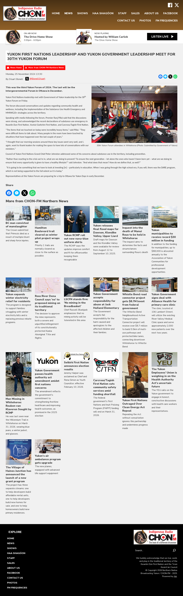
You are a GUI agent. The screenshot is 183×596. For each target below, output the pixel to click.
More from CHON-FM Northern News (46, 67)
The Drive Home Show (38, 36)
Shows (82, 13)
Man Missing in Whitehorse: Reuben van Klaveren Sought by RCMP (18, 383)
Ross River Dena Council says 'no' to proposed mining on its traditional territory (48, 294)
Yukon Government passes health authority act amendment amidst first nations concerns (48, 371)
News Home (16, 67)
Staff (122, 13)
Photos (145, 20)
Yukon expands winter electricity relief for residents (18, 290)
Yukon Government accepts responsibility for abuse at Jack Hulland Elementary (106, 293)
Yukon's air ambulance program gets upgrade (48, 452)
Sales (135, 13)
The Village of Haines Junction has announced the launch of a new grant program (18, 461)
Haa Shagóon (103, 13)
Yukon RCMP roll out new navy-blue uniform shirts (77, 225)
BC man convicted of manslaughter (18, 217)
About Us (151, 13)
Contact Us (126, 20)
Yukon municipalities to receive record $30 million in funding (164, 224)
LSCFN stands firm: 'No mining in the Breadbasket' (77, 292)
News (68, 13)
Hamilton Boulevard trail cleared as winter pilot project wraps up (48, 225)
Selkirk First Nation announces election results (77, 361)
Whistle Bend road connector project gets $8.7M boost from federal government (135, 293)
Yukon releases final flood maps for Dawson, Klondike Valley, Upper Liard (106, 222)
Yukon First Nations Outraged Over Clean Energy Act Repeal (135, 382)
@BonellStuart (35, 78)
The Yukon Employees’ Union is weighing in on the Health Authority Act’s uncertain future (164, 370)
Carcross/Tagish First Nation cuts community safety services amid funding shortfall (106, 374)
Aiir (175, 576)
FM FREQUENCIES (167, 20)
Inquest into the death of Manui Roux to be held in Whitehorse (135, 223)
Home (56, 13)
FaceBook (170, 13)
